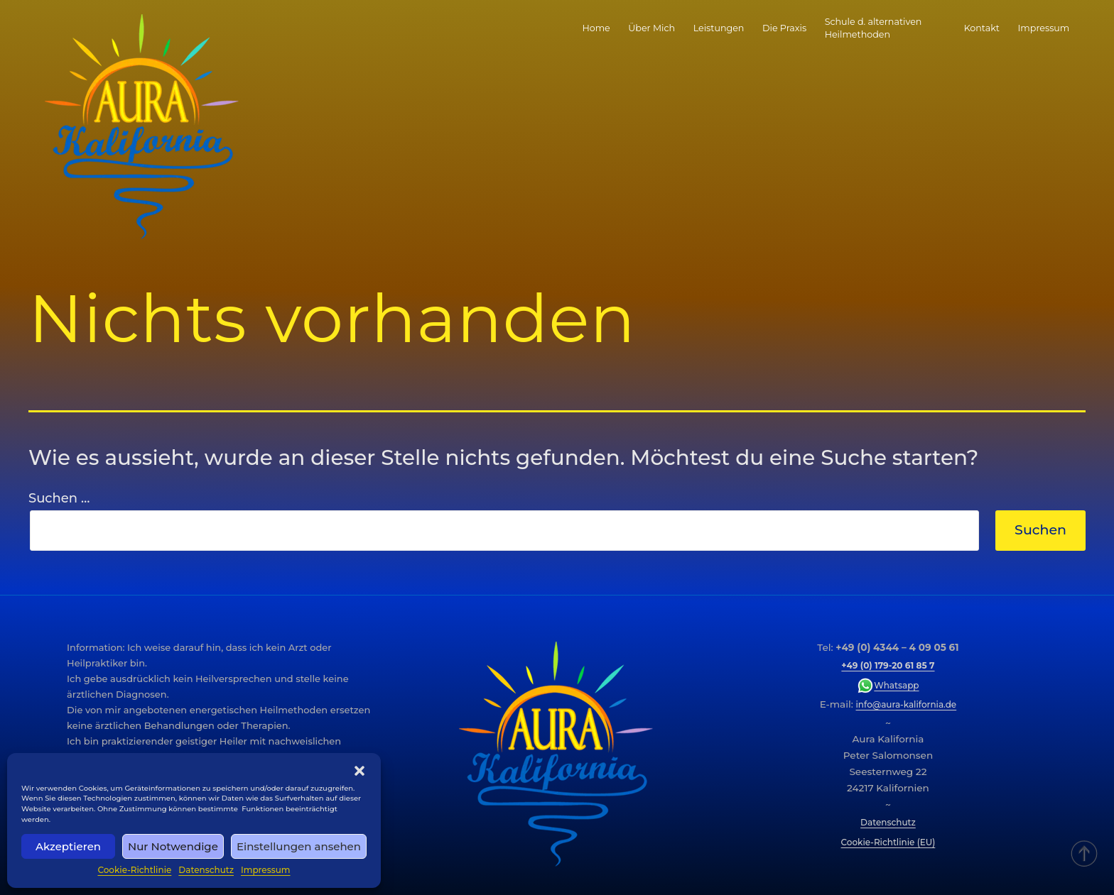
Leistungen (719, 28)
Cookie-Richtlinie (134, 869)
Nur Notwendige (173, 846)
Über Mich (651, 28)
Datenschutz (206, 869)
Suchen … (59, 498)
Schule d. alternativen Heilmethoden (873, 28)
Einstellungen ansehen (299, 846)
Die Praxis (784, 28)
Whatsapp (888, 685)
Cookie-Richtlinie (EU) (888, 842)
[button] (359, 771)
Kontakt (982, 28)
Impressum (266, 869)
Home (596, 28)
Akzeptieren (68, 846)
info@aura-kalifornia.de (906, 704)
